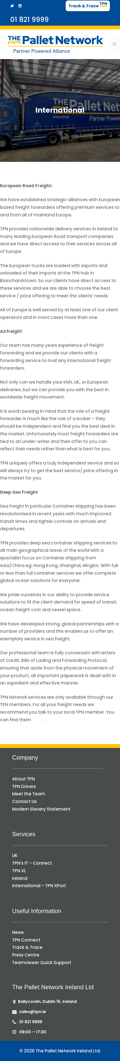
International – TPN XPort (39, 886)
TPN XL (19, 871)
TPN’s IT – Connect (32, 863)
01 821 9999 (30, 1022)
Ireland (19, 878)
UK (15, 855)
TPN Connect (26, 940)
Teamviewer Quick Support (41, 963)
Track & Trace (27, 947)
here (37, 720)
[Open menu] (114, 44)
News (18, 932)
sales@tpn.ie (32, 1012)
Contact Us (24, 801)
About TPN (23, 779)
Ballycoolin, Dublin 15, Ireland (47, 1001)
